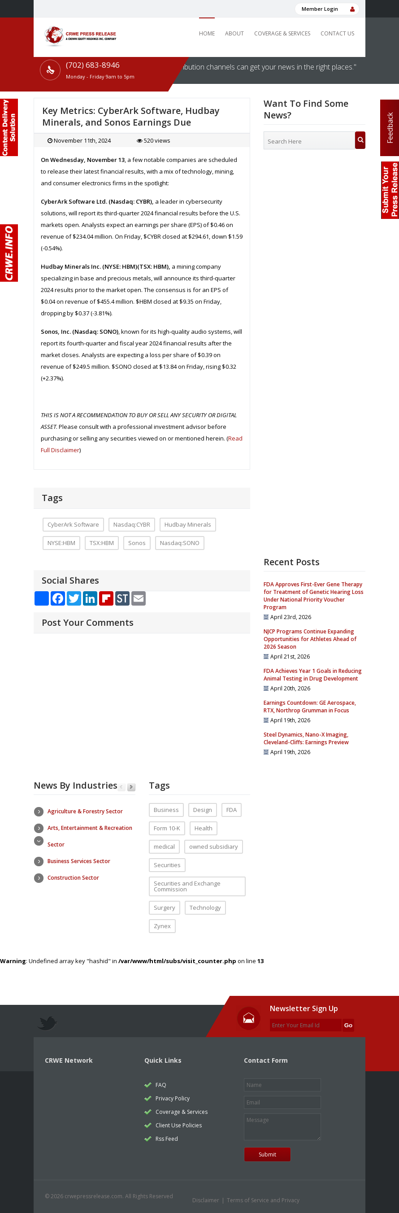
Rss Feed (167, 1139)
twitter (310, 1198)
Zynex (162, 926)
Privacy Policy (173, 1098)
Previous (121, 787)
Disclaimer (205, 1200)
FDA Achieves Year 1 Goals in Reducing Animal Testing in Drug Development (313, 674)
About (234, 33)
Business (166, 810)
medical (164, 846)
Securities (167, 865)
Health (204, 828)
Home (207, 33)
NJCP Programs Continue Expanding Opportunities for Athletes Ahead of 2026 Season (310, 639)
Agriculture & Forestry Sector (85, 811)
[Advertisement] (314, 225)
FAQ (161, 1085)
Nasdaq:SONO (180, 543)
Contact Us (337, 33)
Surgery (164, 907)
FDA (231, 810)
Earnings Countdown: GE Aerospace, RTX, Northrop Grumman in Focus (310, 706)
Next (131, 787)
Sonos (137, 543)
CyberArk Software (73, 524)
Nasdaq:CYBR (131, 524)
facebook (327, 1198)
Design (202, 810)
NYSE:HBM (61, 543)
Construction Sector (73, 877)
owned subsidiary (213, 846)
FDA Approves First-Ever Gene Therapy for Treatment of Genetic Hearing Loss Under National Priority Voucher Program (314, 595)
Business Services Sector (79, 861)
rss (344, 1198)
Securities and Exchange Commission (187, 886)
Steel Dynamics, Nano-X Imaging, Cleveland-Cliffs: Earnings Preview (306, 738)
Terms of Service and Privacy (263, 1200)
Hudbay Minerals (188, 524)
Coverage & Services (282, 33)
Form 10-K (167, 828)
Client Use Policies (179, 1125)
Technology (205, 907)
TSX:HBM (102, 543)
